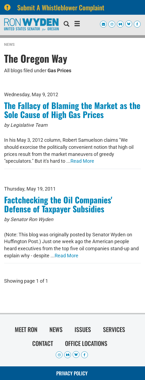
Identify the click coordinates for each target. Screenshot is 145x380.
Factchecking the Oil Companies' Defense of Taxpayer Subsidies (58, 204)
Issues (83, 329)
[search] (66, 24)
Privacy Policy (72, 373)
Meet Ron (26, 329)
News (9, 44)
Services (114, 329)
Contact (42, 343)
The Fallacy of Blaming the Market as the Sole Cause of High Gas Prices (72, 109)
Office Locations (86, 343)
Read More (82, 161)
